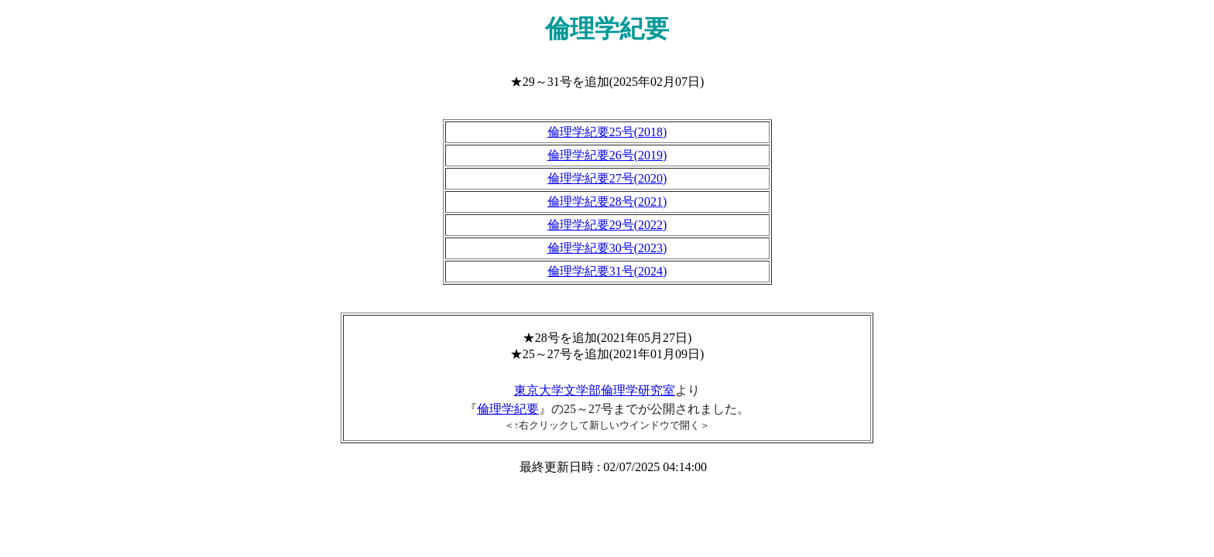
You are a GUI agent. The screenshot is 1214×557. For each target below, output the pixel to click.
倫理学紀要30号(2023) (607, 248)
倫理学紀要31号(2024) (607, 271)
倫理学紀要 (508, 408)
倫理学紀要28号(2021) (607, 201)
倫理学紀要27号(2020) (607, 178)
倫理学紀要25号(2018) (607, 131)
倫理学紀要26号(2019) (607, 155)
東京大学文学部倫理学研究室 (594, 390)
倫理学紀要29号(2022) (607, 224)
